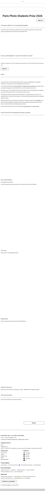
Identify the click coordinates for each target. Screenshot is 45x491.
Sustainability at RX (18, 478)
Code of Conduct (30, 470)
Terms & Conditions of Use (7, 471)
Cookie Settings (37, 465)
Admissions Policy (5, 470)
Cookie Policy (4, 465)
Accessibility (27, 478)
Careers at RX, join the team (28, 476)
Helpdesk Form (4, 446)
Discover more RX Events (6, 476)
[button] (40, 20)
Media (2, 457)
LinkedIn (26, 455)
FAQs (2, 445)
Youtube (26, 456)
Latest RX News (17, 476)
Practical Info (4, 452)
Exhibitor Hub (4, 456)
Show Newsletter (5, 459)
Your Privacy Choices (14, 465)
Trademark (13, 470)
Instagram (26, 453)
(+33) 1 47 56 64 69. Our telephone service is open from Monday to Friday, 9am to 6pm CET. (21, 448)
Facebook (26, 458)
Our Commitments (18, 471)
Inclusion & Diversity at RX (7, 478)
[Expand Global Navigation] (22, 1)
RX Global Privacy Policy (26, 465)
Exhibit (2, 454)
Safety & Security (21, 470)
